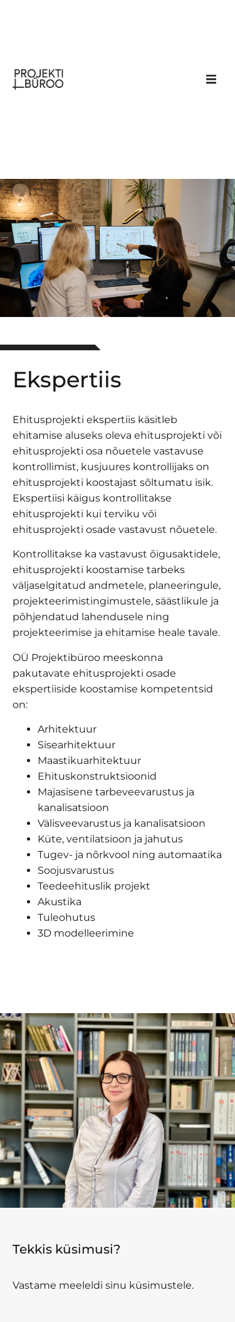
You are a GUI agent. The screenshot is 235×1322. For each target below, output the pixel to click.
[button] (211, 79)
